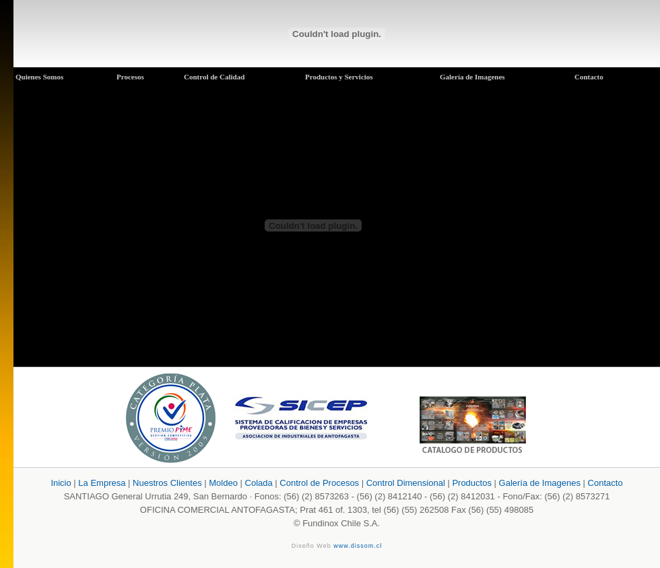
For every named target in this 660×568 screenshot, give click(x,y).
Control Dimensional (405, 483)
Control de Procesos (319, 483)
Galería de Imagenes (541, 483)
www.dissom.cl (357, 545)
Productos (473, 483)
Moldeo (223, 483)
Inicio (61, 483)
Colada (259, 483)
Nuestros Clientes (167, 483)
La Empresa (101, 483)
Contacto (605, 483)
